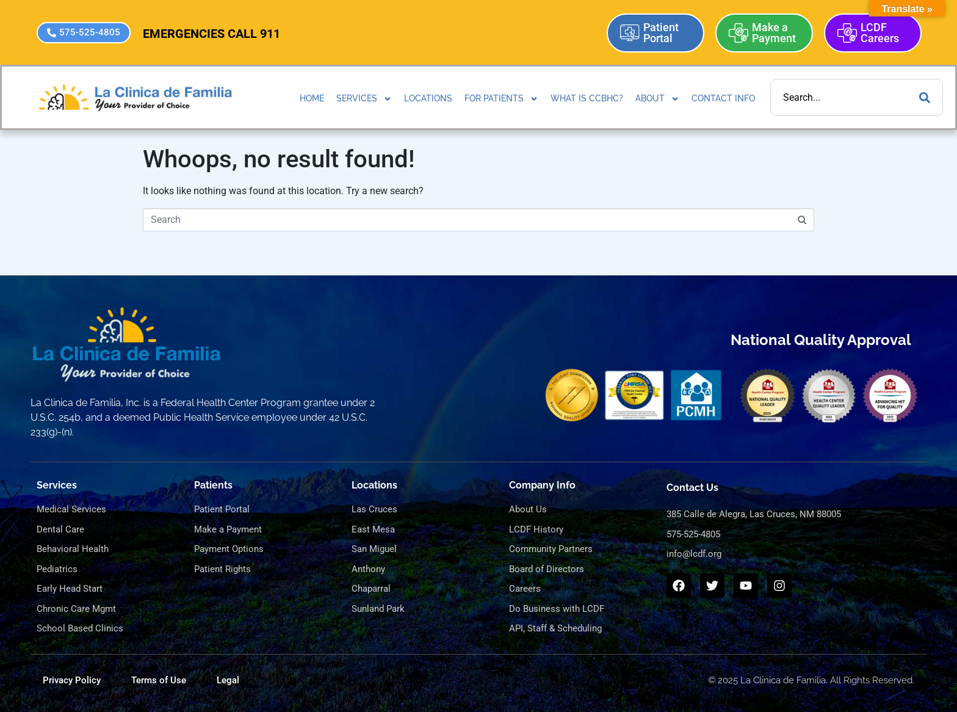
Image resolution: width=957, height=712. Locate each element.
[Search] (924, 97)
